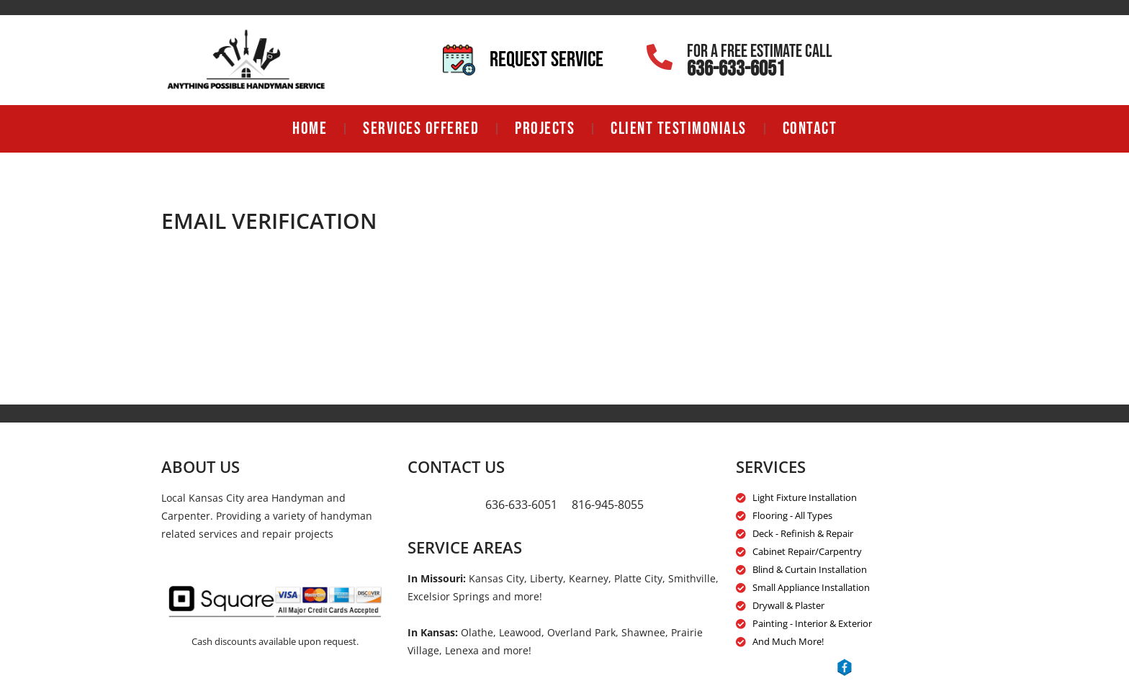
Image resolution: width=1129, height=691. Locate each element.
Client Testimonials (679, 128)
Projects (545, 128)
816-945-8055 (608, 504)
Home (309, 128)
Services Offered (421, 128)
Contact (810, 128)
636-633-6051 (736, 69)
